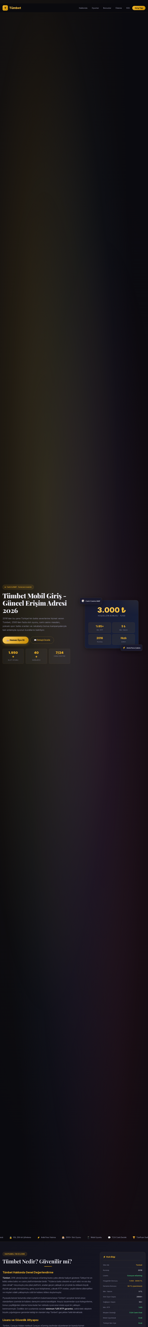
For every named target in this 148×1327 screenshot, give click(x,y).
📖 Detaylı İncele (42, 640)
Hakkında (83, 8)
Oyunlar (95, 8)
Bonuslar (107, 8)
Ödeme (118, 8)
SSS (128, 8)
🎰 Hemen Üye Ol (15, 640)
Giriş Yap (139, 8)
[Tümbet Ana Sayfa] (12, 8)
